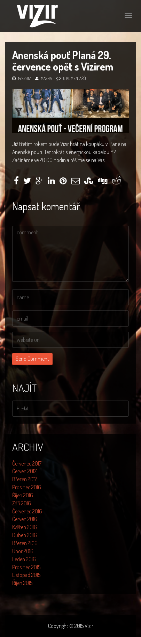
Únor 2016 (22, 551)
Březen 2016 (25, 543)
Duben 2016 (24, 535)
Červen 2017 (24, 471)
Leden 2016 (24, 559)
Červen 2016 (24, 518)
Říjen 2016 (22, 495)
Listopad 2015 (26, 574)
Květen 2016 (24, 526)
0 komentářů (74, 78)
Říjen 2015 (22, 582)
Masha (46, 78)
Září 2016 (21, 503)
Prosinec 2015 (26, 567)
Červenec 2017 (26, 463)
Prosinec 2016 (26, 487)
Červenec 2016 (27, 511)
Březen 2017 (24, 479)
